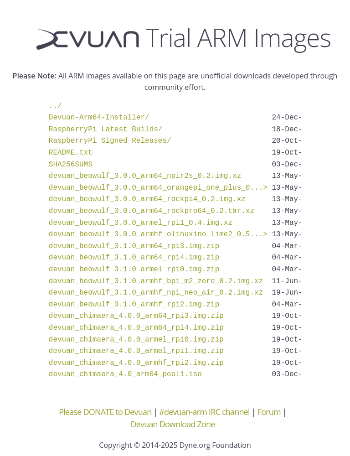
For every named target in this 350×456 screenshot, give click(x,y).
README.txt (71, 153)
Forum (269, 411)
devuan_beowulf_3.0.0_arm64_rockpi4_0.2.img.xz (147, 199)
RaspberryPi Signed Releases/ (110, 141)
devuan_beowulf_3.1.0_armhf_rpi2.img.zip (134, 305)
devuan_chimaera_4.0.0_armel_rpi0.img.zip (136, 340)
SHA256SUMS (71, 165)
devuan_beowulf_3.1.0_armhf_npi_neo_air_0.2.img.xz (156, 293)
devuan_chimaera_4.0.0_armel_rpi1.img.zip (136, 351)
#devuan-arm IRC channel (204, 411)
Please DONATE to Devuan (105, 411)
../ (55, 106)
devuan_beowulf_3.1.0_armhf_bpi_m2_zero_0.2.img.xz (156, 281)
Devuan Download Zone (172, 424)
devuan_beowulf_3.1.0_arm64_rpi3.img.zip (134, 246)
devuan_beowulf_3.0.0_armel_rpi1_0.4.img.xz (140, 223)
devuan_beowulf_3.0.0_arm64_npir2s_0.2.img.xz (145, 176)
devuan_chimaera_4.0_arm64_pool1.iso (125, 374)
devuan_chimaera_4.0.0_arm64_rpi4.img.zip (136, 328)
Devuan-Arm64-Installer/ (99, 118)
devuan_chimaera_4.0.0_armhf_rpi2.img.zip (136, 363)
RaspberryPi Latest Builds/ (106, 129)
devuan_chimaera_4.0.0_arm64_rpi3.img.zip (136, 316)
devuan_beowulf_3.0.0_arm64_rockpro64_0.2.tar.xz (151, 211)
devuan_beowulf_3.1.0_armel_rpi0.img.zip (134, 269)
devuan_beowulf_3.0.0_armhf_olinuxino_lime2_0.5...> (158, 234)
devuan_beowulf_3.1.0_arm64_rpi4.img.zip (134, 258)
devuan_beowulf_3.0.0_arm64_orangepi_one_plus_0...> (158, 188)
